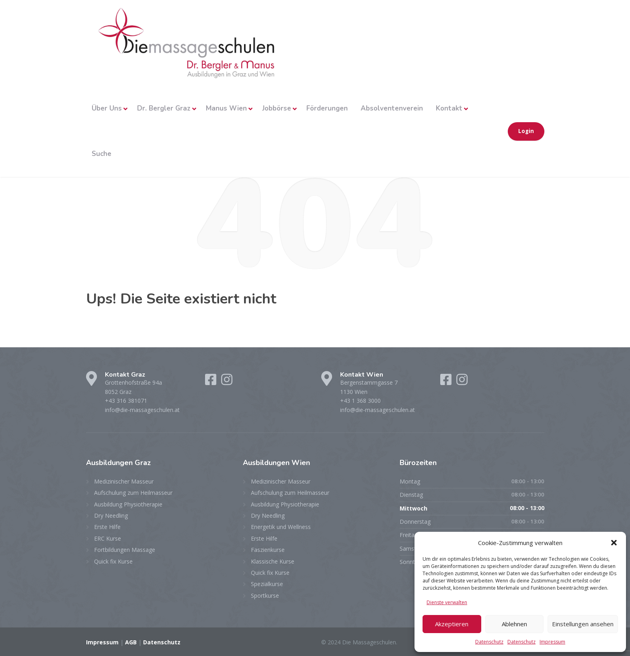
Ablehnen (514, 624)
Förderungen (327, 108)
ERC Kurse (107, 538)
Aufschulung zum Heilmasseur (133, 492)
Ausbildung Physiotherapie (128, 504)
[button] (614, 543)
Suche (101, 153)
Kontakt (449, 108)
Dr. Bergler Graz (164, 108)
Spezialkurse (267, 584)
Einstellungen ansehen (583, 624)
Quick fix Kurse (113, 561)
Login (526, 131)
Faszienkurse (268, 550)
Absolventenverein (392, 108)
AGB (131, 642)
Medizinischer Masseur (124, 481)
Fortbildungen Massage (124, 550)
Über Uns (107, 108)
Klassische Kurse (272, 561)
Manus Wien (226, 108)
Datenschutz (489, 641)
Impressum (552, 641)
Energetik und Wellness (281, 527)
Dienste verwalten (447, 602)
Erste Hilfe (107, 527)
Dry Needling (111, 515)
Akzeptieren (451, 624)
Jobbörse (276, 108)
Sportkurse (265, 595)
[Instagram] (226, 382)
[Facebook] (211, 382)
